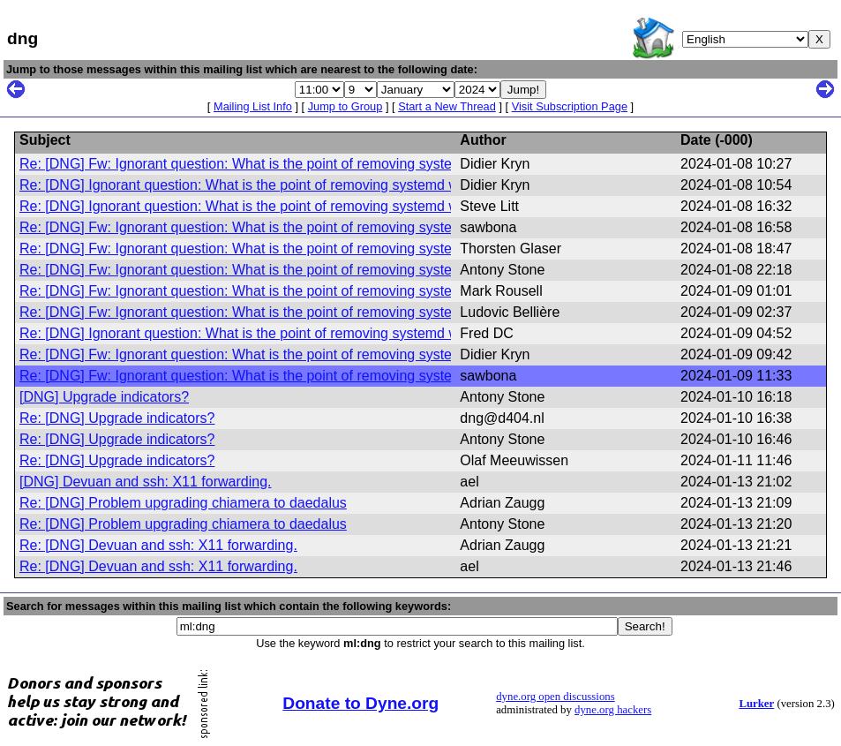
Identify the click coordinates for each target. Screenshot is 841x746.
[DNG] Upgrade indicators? (104, 396)
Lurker (756, 703)
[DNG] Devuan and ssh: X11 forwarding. (145, 481)
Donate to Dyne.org (360, 703)
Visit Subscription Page (569, 106)
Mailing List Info (253, 106)
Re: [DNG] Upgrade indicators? (116, 418)
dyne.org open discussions (555, 696)
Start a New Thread (447, 106)
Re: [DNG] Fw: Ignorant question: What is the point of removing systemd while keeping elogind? (319, 163)
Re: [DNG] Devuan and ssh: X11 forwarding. (158, 545)
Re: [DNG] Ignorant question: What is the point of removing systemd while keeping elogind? (305, 184)
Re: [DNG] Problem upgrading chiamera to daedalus (183, 502)
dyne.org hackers (612, 710)
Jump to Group (345, 106)
